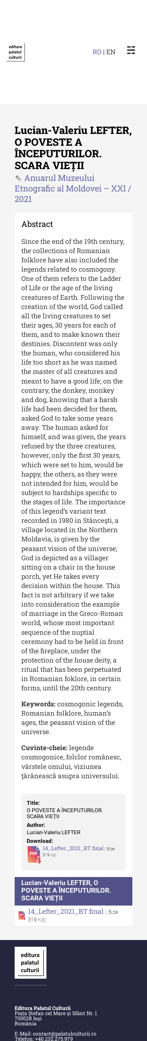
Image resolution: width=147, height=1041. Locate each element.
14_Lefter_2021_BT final (74, 848)
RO (97, 51)
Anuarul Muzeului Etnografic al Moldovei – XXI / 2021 (73, 188)
